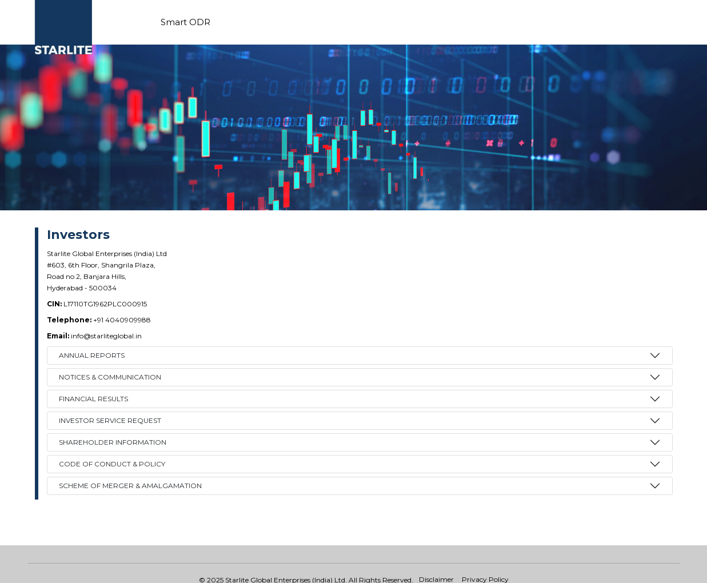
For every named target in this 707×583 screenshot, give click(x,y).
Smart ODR (185, 22)
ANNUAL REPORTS (92, 355)
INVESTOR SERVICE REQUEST (110, 420)
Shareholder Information (112, 442)
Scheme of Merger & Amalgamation (130, 485)
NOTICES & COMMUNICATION (110, 377)
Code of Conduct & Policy (112, 464)
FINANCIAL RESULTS (93, 398)
